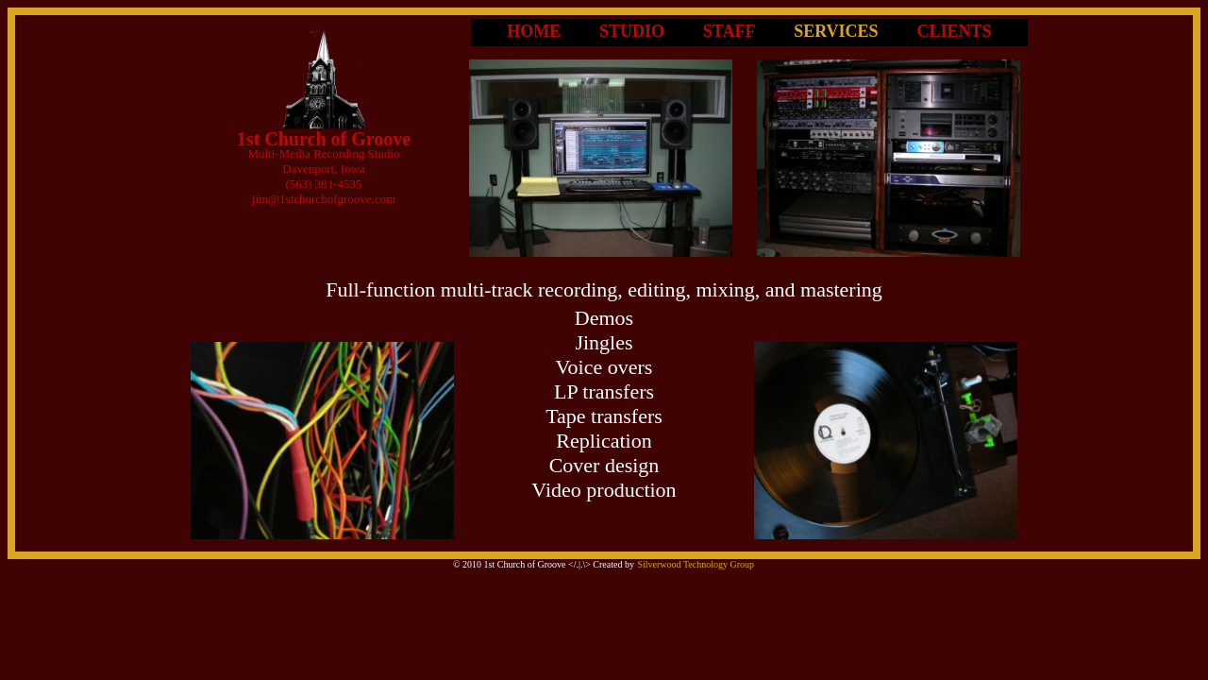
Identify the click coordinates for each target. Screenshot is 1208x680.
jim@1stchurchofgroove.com (323, 199)
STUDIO (631, 31)
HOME (534, 31)
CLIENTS (954, 31)
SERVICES (836, 31)
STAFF (729, 31)
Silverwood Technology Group (695, 564)
